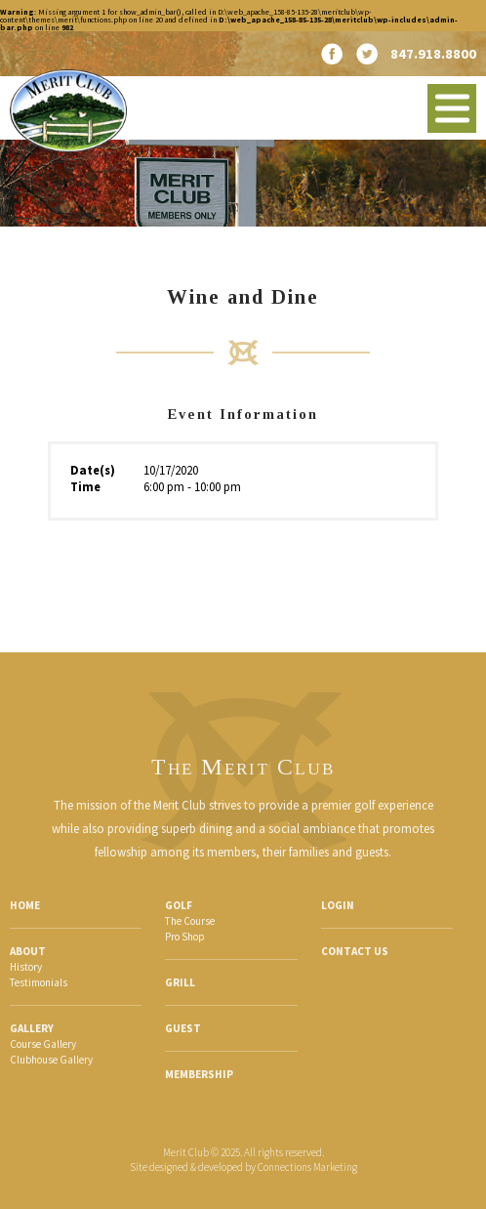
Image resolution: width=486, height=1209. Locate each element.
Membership (199, 1074)
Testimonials (38, 982)
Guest (183, 1028)
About (28, 951)
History (26, 967)
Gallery (32, 1028)
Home (25, 905)
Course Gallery (43, 1044)
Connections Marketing (307, 1167)
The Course (190, 921)
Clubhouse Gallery (51, 1059)
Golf (178, 905)
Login (337, 905)
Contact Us (354, 951)
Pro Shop (185, 936)
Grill (180, 982)
